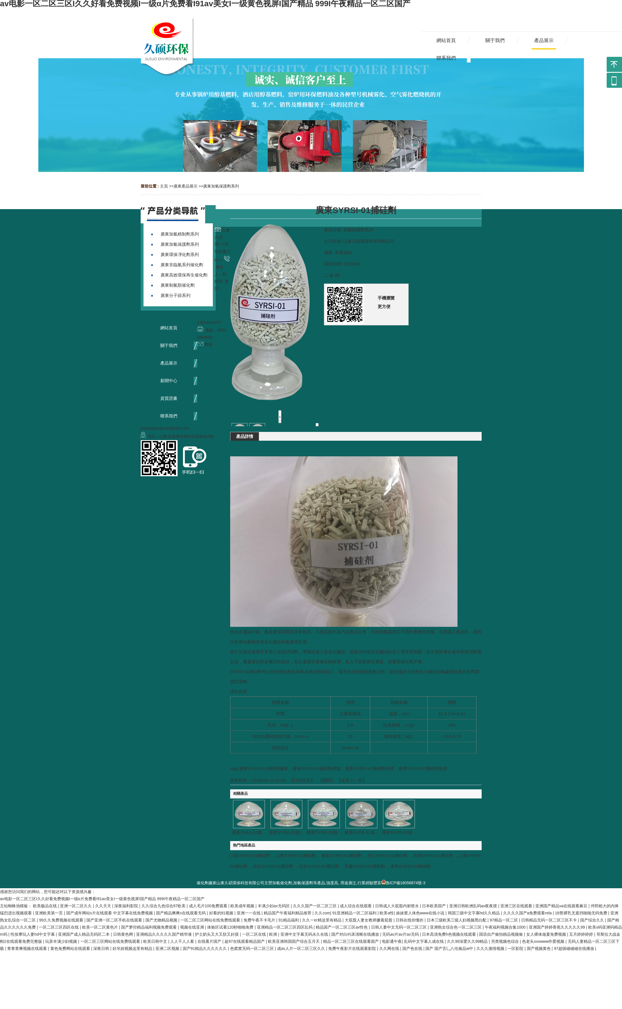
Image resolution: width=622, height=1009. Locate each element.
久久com (322, 913)
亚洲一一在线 (249, 913)
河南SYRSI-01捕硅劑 (433, 855)
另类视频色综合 (505, 941)
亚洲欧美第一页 (49, 913)
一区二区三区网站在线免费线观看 (210, 920)
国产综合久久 (592, 920)
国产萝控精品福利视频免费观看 (149, 927)
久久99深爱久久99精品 (468, 941)
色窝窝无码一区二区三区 (252, 948)
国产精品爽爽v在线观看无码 (181, 913)
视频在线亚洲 (192, 927)
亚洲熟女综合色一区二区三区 (456, 927)
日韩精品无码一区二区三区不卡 (549, 920)
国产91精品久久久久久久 (205, 948)
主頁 (164, 186)
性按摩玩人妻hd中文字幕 (33, 934)
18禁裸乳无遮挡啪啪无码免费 (581, 913)
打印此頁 (302, 780)
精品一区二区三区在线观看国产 (351, 941)
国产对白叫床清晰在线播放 (355, 934)
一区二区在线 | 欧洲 (260, 934)
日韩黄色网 (123, 934)
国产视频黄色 (539, 948)
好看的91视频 (221, 913)
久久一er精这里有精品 (322, 920)
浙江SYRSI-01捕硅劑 (387, 855)
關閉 (327, 780)
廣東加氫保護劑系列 (221, 186)
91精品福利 (289, 920)
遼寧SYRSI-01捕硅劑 (410, 866)
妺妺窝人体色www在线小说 (421, 913)
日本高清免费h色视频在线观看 (449, 934)
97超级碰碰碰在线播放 (574, 948)
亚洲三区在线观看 (516, 906)
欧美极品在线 (45, 906)
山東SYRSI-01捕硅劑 (296, 855)
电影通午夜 (392, 941)
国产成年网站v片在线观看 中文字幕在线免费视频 (110, 913)
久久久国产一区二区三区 (315, 906)
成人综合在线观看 (356, 906)
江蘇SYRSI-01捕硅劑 (250, 855)
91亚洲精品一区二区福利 (354, 913)
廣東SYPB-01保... (361, 832)
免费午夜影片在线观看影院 (352, 948)
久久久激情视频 (491, 948)
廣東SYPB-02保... (399, 832)
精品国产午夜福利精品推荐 (288, 913)
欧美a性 (387, 913)
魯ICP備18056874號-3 (403, 883)
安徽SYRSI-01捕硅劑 (364, 866)
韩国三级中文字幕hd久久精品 (474, 913)
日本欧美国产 (434, 906)
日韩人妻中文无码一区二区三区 (399, 927)
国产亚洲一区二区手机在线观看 (114, 920)
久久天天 (103, 906)
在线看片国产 (209, 941)
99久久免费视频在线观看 (61, 920)
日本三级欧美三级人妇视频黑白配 (457, 920)
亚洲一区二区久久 (76, 906)
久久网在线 (389, 948)
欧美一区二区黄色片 (100, 927)
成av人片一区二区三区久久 (301, 948)
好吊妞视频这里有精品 (133, 948)
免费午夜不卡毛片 (260, 920)
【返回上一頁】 (352, 780)
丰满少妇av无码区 (274, 906)
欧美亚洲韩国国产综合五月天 (294, 941)
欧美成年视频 (242, 906)
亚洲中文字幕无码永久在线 (304, 934)
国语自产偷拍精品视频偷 (501, 934)
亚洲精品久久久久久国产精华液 (164, 934)
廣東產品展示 (185, 186)
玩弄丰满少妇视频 (61, 941)
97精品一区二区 (504, 920)
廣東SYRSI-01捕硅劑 (341, 855)
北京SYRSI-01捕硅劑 (319, 866)
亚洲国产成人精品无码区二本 (84, 934)
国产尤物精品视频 (161, 920)
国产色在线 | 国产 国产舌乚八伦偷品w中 (438, 948)
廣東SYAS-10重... (248, 832)
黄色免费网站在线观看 (70, 948)
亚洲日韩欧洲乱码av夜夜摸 (473, 906)
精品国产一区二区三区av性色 (342, 927)
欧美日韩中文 (155, 941)
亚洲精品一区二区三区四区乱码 (285, 927)
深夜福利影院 (126, 906)
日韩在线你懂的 (410, 920)
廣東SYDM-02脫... (323, 832)
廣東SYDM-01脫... (286, 832)
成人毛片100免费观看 (208, 906)
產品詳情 (244, 436)
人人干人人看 (182, 941)
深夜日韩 (101, 948)
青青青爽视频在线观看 (27, 948)
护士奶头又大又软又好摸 (217, 934)
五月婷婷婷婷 (581, 934)
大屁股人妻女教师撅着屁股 (369, 920)
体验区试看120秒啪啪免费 (231, 927)
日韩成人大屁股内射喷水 (397, 906)
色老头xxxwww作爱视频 (543, 941)
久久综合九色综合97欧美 (164, 906)
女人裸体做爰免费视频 (546, 934)
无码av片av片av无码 (401, 934)
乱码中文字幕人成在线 (424, 941)
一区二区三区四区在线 (59, 927)
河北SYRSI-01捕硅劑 (273, 866)
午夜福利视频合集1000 (506, 927)
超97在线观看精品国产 (245, 941)
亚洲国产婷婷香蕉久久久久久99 (557, 927)
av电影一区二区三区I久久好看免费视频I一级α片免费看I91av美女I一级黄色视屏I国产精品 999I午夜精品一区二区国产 (102, 898)
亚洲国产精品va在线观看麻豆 (561, 906)
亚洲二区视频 (167, 948)
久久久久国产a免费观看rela (528, 913)
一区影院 (516, 948)
